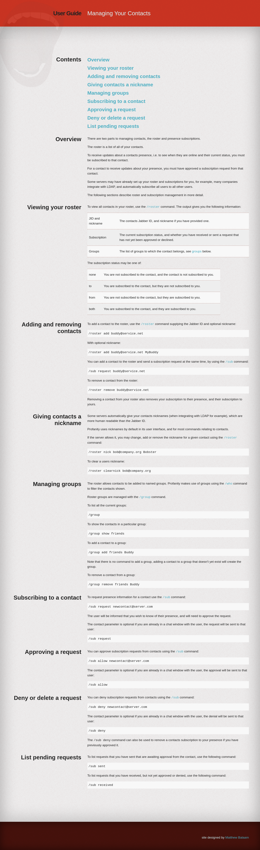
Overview (98, 59)
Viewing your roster (110, 68)
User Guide (67, 13)
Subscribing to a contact (116, 101)
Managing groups (108, 93)
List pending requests (113, 126)
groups (196, 251)
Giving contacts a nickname (120, 84)
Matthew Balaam (237, 837)
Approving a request (111, 109)
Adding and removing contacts (123, 76)
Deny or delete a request (116, 118)
